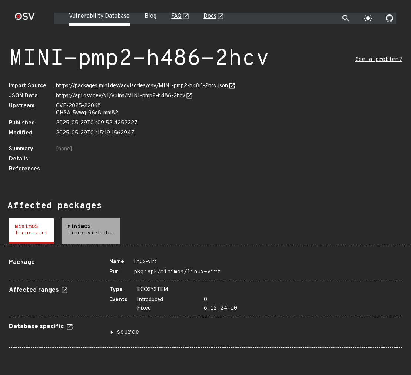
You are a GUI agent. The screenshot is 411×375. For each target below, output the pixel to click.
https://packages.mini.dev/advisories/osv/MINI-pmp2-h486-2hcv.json (142, 85)
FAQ (176, 16)
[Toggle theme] (368, 18)
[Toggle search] (345, 18)
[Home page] (25, 19)
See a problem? (378, 59)
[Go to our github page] (389, 18)
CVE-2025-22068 (78, 106)
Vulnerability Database (99, 16)
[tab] (31, 231)
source (128, 332)
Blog (150, 16)
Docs (209, 16)
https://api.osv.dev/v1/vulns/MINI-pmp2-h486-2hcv (120, 96)
